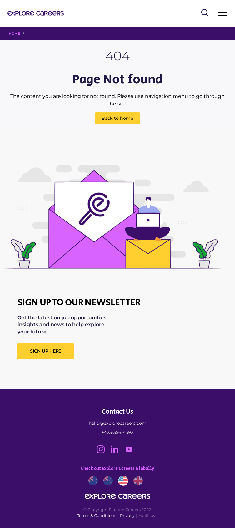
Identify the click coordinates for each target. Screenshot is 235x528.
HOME (14, 33)
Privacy (127, 515)
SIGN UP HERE (45, 351)
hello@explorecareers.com (118, 423)
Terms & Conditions (96, 515)
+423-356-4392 (117, 432)
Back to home (117, 118)
